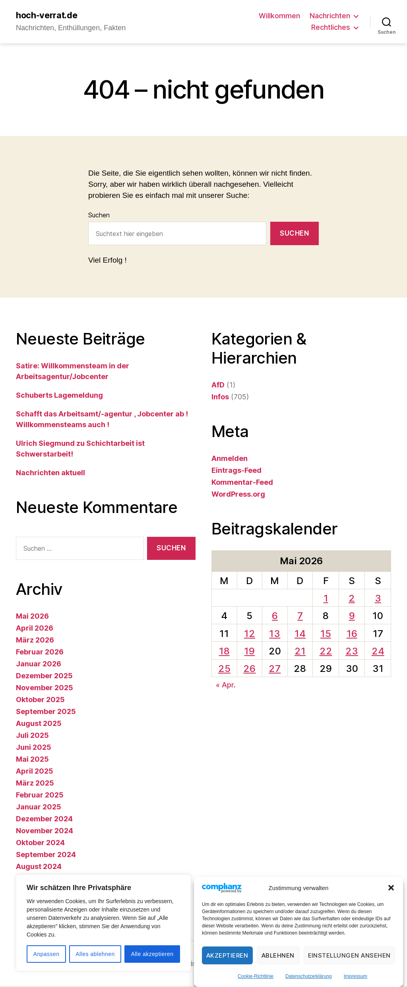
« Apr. (226, 685)
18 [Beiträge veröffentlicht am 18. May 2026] (224, 652)
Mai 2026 (32, 617)
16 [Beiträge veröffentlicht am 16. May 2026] (352, 634)
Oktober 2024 (40, 844)
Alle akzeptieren (152, 954)
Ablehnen (278, 955)
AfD (218, 385)
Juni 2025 (33, 748)
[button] (391, 888)
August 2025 (39, 724)
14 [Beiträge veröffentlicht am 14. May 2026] (300, 634)
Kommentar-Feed (242, 483)
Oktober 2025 (40, 701)
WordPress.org (238, 495)
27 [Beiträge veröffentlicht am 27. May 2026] (275, 669)
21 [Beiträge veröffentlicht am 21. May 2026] (300, 652)
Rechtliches (330, 28)
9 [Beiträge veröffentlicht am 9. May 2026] (352, 617)
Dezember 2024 (44, 820)
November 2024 (44, 832)
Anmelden (229, 459)
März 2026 (35, 641)
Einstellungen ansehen (349, 955)
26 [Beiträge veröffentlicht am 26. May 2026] (249, 669)
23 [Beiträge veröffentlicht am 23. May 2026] (351, 652)
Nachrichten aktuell (50, 473)
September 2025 (46, 712)
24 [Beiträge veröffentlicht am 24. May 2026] (378, 652)
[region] (103, 923)
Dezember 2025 (44, 677)
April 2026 (34, 629)
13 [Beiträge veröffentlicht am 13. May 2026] (274, 634)
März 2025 (35, 784)
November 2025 (44, 689)
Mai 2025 (32, 760)
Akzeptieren (227, 955)
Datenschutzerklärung (308, 976)
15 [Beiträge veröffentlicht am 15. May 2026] (325, 634)
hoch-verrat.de (50, 16)
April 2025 (34, 772)
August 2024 (39, 867)
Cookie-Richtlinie (255, 976)
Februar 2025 (40, 796)
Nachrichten (330, 16)
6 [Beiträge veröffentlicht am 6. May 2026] (275, 617)
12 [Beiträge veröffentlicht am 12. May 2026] (249, 634)
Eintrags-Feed (236, 471)
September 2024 (46, 856)
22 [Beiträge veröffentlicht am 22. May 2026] (326, 652)
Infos (220, 397)
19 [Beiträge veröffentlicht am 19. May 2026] (249, 652)
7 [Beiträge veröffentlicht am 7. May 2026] (300, 617)
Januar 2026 (38, 665)
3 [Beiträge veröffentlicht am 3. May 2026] (378, 599)
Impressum (355, 976)
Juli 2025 (32, 736)
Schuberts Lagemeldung (59, 396)
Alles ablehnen (95, 954)
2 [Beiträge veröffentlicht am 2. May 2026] (352, 599)
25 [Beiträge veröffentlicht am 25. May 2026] (224, 669)
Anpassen (46, 954)
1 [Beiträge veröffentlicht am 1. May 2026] (326, 599)
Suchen (99, 216)
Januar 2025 (38, 808)
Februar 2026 (40, 653)
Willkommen (279, 16)
